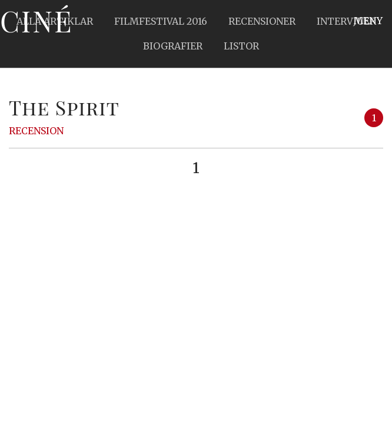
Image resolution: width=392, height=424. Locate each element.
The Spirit (64, 107)
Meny (368, 20)
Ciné (36, 20)
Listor (241, 46)
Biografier (172, 46)
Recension (36, 131)
